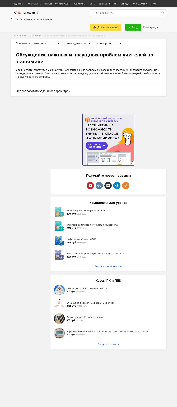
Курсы (48, 3)
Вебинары (79, 3)
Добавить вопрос (106, 27)
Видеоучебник (108, 3)
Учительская (19, 35)
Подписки (18, 3)
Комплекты (34, 3)
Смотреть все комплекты (108, 266)
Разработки (140, 3)
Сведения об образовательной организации (31, 19)
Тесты (92, 3)
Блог (153, 3)
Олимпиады (62, 3)
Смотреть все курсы (108, 344)
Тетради (124, 3)
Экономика (35, 35)
